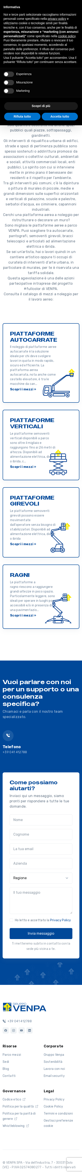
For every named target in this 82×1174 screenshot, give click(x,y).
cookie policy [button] (66, 36)
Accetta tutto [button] (59, 116)
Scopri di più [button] (41, 106)
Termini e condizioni (58, 1113)
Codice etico (14, 1099)
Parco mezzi (12, 1055)
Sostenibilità (53, 1062)
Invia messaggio (41, 933)
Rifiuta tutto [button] (22, 116)
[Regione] (41, 878)
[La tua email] (41, 849)
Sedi (6, 1062)
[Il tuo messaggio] (41, 900)
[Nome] (41, 819)
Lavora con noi (54, 1069)
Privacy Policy (60, 920)
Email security (54, 1076)
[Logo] (24, 1006)
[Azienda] (41, 863)
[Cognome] (41, 834)
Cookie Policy (53, 1106)
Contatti (9, 1076)
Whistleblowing (16, 1126)
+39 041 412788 (15, 752)
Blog (6, 1069)
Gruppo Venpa (54, 1055)
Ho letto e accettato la (43, 920)
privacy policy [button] (57, 18)
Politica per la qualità (20, 1106)
